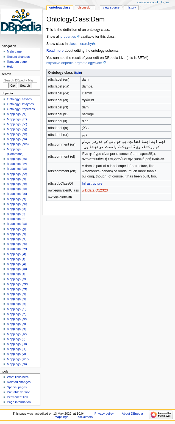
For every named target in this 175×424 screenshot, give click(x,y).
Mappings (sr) (16, 328)
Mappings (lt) (16, 273)
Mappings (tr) (16, 339)
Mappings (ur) (16, 349)
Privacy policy (104, 413)
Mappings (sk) (17, 319)
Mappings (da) (17, 168)
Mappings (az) (17, 119)
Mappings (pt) (16, 303)
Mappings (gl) (16, 229)
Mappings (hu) (17, 243)
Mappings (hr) (16, 238)
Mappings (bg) (17, 129)
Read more (55, 51)
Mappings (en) (17, 183)
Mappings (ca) (17, 139)
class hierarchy (80, 44)
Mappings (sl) (16, 323)
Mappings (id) (16, 254)
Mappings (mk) (17, 284)
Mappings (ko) (17, 268)
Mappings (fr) (16, 218)
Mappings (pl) (16, 298)
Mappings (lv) (16, 279)
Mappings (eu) (17, 204)
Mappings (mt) (17, 289)
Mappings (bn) (17, 134)
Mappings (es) (17, 193)
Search (6, 74)
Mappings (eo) (17, 188)
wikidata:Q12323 (95, 190)
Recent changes (18, 56)
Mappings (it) (16, 259)
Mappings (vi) (16, 353)
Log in (165, 2)
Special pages (17, 387)
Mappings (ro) (16, 314)
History (131, 7)
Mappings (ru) (16, 309)
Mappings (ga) (17, 223)
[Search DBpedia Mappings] (20, 80)
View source (111, 7)
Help (10, 66)
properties (68, 37)
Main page (14, 51)
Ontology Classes (19, 99)
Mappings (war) (18, 359)
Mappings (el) (16, 178)
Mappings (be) (17, 124)
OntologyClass (59, 7)
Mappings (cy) (17, 163)
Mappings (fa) (16, 208)
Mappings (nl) (16, 294)
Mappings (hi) (16, 234)
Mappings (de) (17, 174)
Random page (17, 61)
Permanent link (17, 397)
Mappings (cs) (17, 158)
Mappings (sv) (17, 334)
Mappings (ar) (16, 114)
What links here (18, 377)
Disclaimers (84, 416)
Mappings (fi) (16, 213)
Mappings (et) (16, 199)
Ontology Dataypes (20, 104)
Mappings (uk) (17, 344)
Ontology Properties (21, 109)
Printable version (18, 392)
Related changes (18, 382)
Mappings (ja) (16, 264)
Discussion (84, 7)
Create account (147, 2)
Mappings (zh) (17, 364)
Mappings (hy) (17, 248)
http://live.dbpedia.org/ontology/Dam (74, 63)
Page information (19, 402)
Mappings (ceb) (18, 144)
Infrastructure (92, 183)
